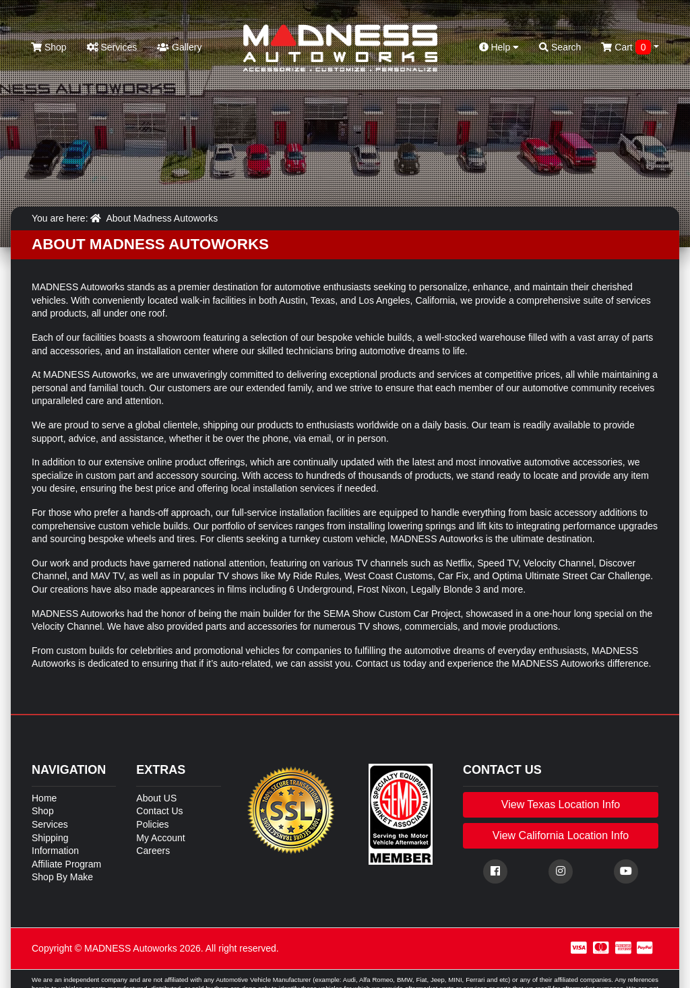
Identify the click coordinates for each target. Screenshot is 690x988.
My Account (160, 837)
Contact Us (159, 810)
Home (44, 798)
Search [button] (560, 47)
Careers (153, 850)
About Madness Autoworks (162, 218)
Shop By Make (62, 876)
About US (156, 798)
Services (112, 47)
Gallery (179, 47)
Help (499, 47)
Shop (49, 47)
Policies (152, 824)
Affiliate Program (66, 864)
